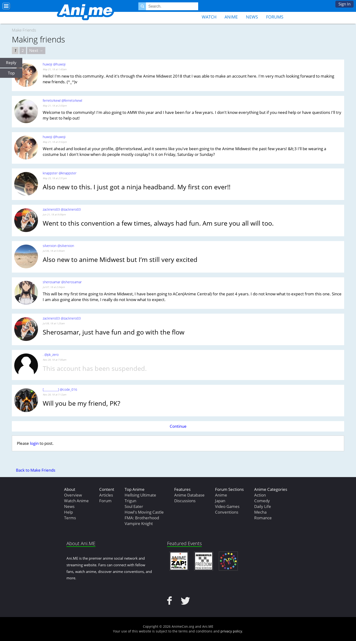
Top (11, 73)
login (34, 443)
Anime (231, 17)
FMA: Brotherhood (142, 517)
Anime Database (189, 495)
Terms (70, 517)
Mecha (260, 512)
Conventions (226, 512)
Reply (11, 62)
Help (68, 512)
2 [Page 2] (23, 50)
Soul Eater (134, 506)
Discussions (185, 500)
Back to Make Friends (35, 470)
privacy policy (231, 631)
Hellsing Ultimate (140, 495)
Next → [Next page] (36, 50)
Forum (105, 500)
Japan (220, 500)
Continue (178, 426)
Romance (263, 517)
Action (260, 495)
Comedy (262, 500)
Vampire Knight (139, 523)
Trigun (130, 500)
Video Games (227, 506)
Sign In (344, 4)
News (252, 17)
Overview (73, 495)
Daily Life (262, 506)
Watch (209, 17)
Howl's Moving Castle (144, 512)
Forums (274, 17)
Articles (106, 495)
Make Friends (24, 30)
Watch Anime (76, 500)
